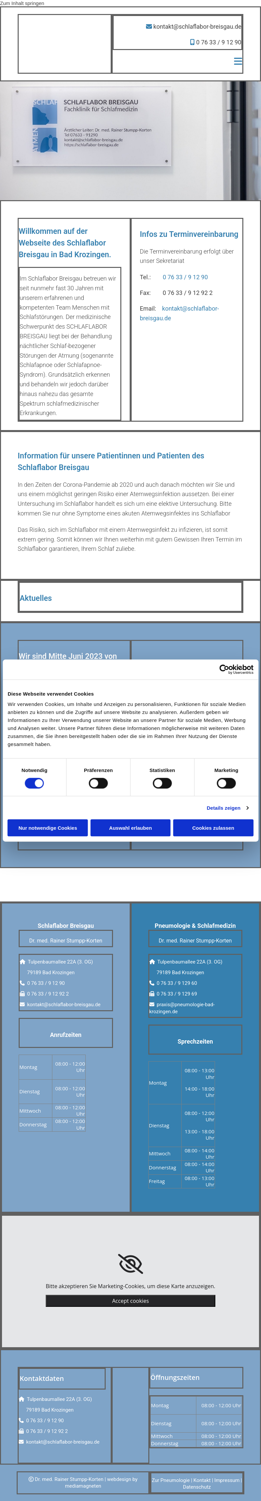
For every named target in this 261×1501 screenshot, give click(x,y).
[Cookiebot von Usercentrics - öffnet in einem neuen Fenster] (224, 669)
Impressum (226, 1480)
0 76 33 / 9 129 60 (177, 983)
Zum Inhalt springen (22, 3)
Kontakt (202, 1480)
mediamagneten (83, 1486)
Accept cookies (130, 1300)
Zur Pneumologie (171, 1480)
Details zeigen (223, 807)
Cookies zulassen (213, 828)
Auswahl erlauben (130, 828)
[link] (130, 1264)
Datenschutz (197, 1487)
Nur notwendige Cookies (47, 828)
